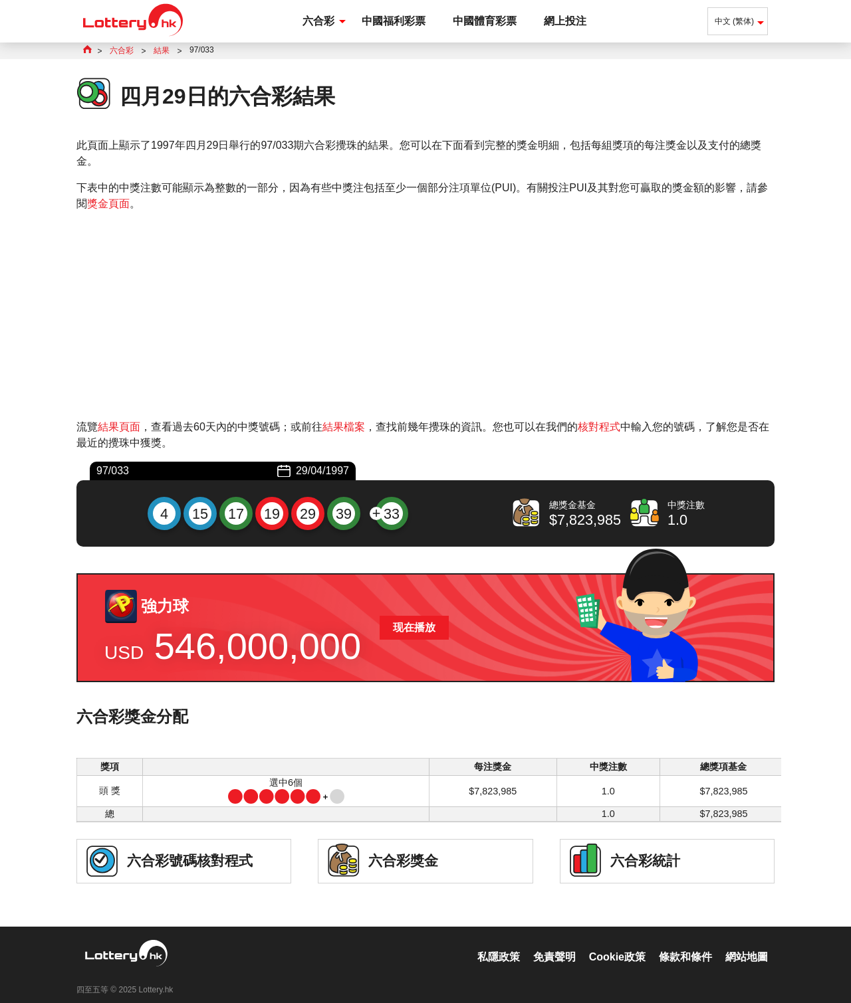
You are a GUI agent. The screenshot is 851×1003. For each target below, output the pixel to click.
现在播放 (414, 627)
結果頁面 (119, 426)
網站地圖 (746, 943)
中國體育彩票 (485, 21)
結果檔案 (343, 426)
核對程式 (599, 426)
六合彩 (318, 21)
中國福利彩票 (394, 21)
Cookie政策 (617, 943)
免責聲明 (554, 943)
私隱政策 (498, 943)
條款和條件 (685, 943)
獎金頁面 (108, 203)
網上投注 (565, 21)
